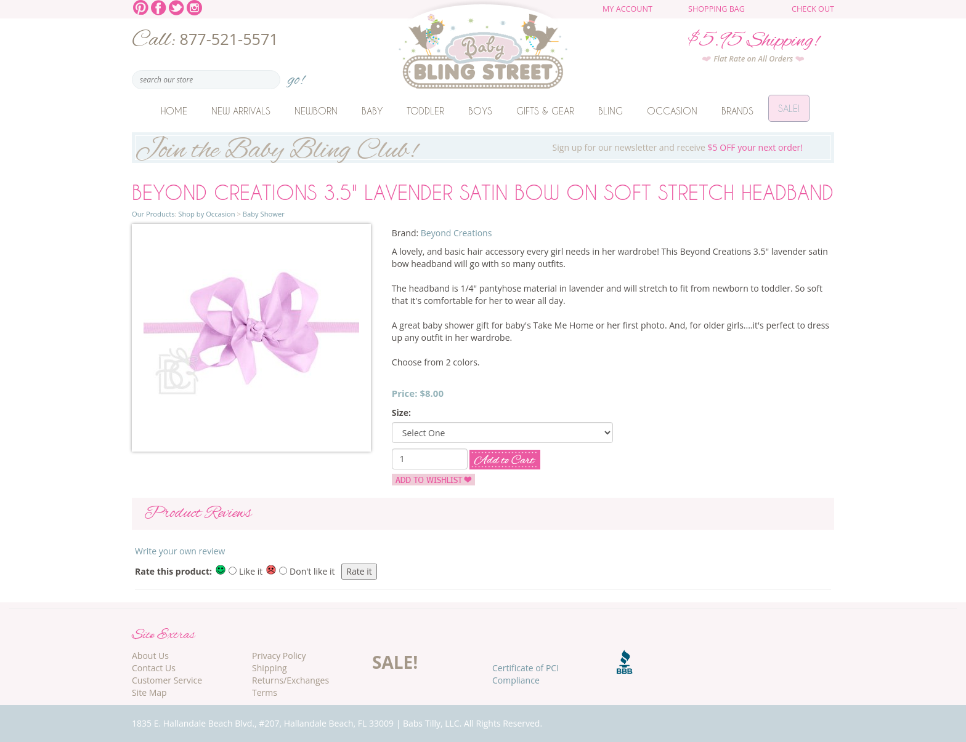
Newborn (316, 110)
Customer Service (167, 680)
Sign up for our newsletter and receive (483, 147)
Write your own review (180, 551)
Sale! (789, 110)
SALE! (395, 662)
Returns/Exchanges (290, 680)
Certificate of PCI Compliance (525, 674)
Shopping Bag (716, 9)
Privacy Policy (279, 655)
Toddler (425, 110)
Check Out (813, 9)
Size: (401, 412)
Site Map (149, 692)
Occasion (672, 110)
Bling (610, 110)
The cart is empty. (764, 13)
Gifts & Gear (545, 110)
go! (296, 76)
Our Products (153, 213)
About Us (150, 655)
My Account (627, 9)
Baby (372, 110)
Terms (264, 692)
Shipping (269, 668)
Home (174, 110)
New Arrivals (240, 110)
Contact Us (154, 668)
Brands (737, 110)
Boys (480, 110)
